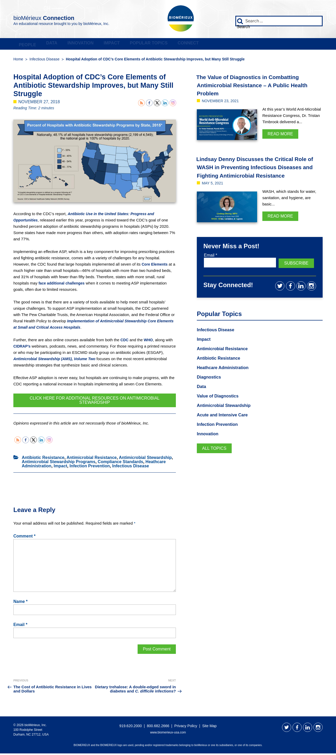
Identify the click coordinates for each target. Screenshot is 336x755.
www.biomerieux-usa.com (168, 734)
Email (20, 626)
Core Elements (155, 265)
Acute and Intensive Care (225, 425)
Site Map (209, 727)
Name (20, 603)
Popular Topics (226, 44)
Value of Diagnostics (220, 405)
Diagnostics (210, 386)
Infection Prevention (89, 467)
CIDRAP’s (22, 347)
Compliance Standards (120, 463)
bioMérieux (61, 17)
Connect (283, 44)
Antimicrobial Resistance (92, 459)
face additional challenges (63, 284)
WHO (149, 341)
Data (76, 44)
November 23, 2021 (222, 102)
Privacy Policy (185, 727)
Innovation (122, 44)
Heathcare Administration (225, 376)
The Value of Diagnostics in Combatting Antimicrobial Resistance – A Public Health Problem (257, 86)
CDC (125, 341)
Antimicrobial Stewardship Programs (58, 463)
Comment (24, 538)
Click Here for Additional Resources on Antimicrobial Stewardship (95, 401)
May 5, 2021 (214, 192)
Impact (171, 44)
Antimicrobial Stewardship (145, 459)
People (35, 44)
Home (18, 61)
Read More (280, 135)
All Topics (215, 459)
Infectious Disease (44, 61)
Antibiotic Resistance (43, 459)
